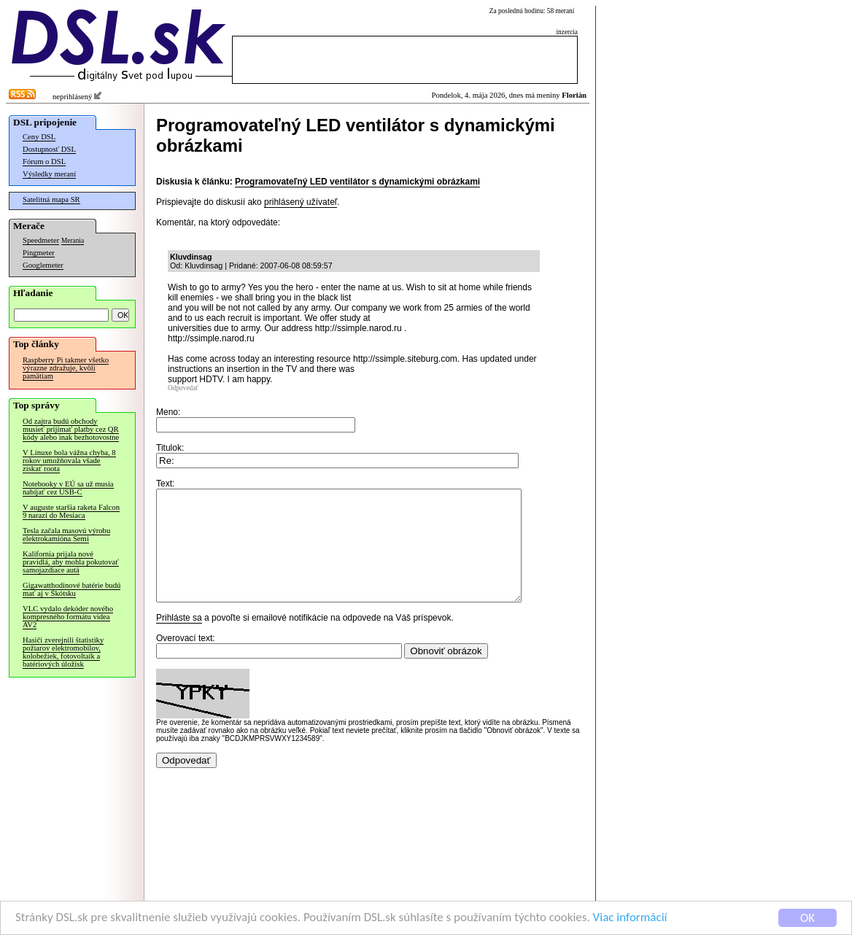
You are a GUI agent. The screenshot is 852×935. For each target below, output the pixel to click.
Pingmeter (39, 253)
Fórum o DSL (44, 162)
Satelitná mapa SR (51, 199)
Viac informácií (630, 918)
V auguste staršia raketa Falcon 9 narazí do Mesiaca (71, 511)
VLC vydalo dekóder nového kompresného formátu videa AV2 (68, 617)
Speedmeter (41, 240)
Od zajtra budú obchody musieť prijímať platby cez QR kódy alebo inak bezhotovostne (71, 429)
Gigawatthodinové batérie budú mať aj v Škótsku (71, 589)
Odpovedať (183, 388)
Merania (72, 240)
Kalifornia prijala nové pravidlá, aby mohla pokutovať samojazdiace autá (71, 562)
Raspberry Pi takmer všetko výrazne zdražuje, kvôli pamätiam (66, 368)
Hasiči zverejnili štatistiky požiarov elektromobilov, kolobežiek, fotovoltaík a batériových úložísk (63, 652)
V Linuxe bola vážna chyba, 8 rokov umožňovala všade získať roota (69, 461)
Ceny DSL (39, 137)
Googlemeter (43, 265)
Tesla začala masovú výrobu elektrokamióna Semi (66, 535)
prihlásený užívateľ (300, 202)
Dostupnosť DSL (49, 149)
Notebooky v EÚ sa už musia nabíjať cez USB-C (68, 488)
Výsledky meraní (49, 174)
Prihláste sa (179, 640)
